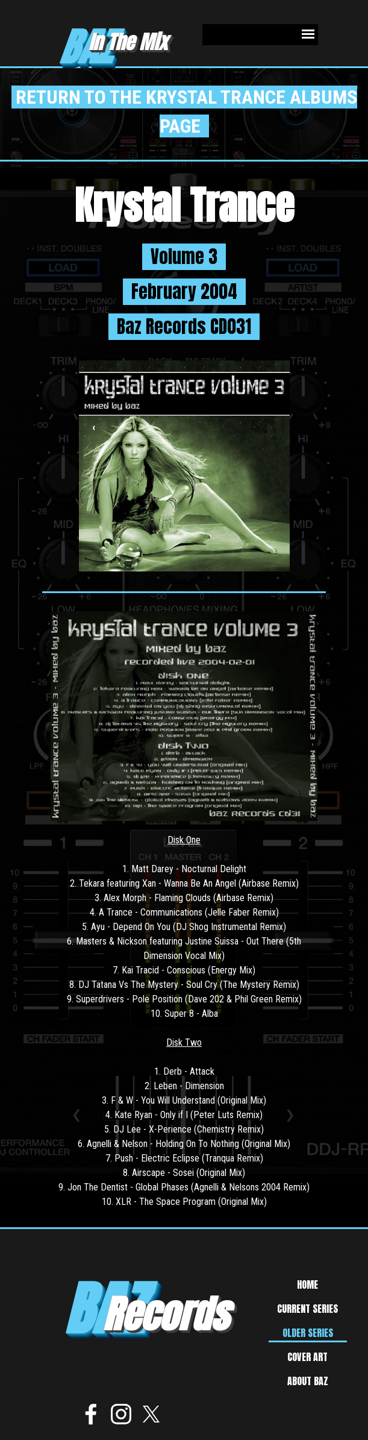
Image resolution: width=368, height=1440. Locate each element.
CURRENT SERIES (307, 1308)
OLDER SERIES (307, 1332)
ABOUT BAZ (307, 1381)
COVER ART (307, 1357)
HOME (307, 1284)
